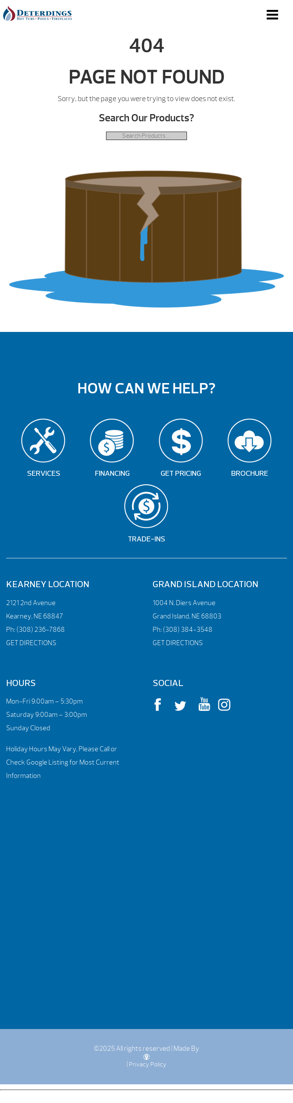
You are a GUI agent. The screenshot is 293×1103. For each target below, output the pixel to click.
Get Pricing (181, 474)
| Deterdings (37, 13)
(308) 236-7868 (40, 629)
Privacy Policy (147, 1064)
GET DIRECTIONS (31, 643)
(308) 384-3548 (188, 629)
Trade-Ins (146, 539)
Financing (112, 474)
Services (43, 474)
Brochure (249, 474)
